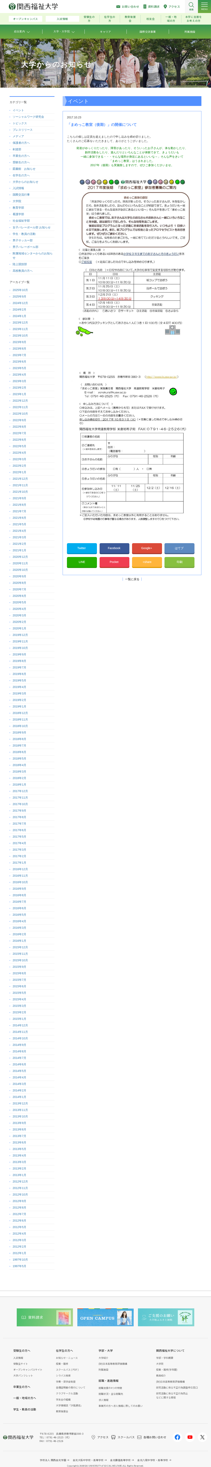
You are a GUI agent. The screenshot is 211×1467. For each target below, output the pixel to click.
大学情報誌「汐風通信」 (69, 1405)
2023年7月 (19, 355)
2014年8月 (19, 1051)
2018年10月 (20, 726)
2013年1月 (19, 1175)
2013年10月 (20, 1116)
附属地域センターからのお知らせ (33, 255)
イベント (18, 110)
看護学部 (18, 214)
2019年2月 (19, 700)
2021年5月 (19, 524)
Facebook (114, 548)
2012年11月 (20, 1188)
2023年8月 (19, 348)
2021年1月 (19, 550)
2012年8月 (19, 1207)
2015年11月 (20, 953)
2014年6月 (19, 1064)
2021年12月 (20, 478)
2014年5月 (19, 1070)
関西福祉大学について (170, 1350)
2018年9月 (19, 732)
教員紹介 (161, 1375)
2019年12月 (20, 634)
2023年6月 (19, 361)
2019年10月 (20, 648)
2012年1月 (19, 1253)
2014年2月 (19, 1090)
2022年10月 (20, 413)
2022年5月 (19, 446)
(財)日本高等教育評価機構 (113, 1363)
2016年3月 (19, 927)
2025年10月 (20, 290)
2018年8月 (19, 739)
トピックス (20, 123)
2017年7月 (19, 823)
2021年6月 (19, 517)
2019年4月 (19, 687)
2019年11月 (20, 641)
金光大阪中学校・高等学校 (88, 1460)
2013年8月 (19, 1129)
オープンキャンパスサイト (27, 1369)
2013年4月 (19, 1155)
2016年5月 (19, 914)
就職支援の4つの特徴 (110, 1388)
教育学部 (18, 207)
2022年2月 (19, 465)
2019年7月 (19, 667)
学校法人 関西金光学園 (53, 1460)
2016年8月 (19, 895)
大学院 (17, 201)
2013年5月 (19, 1149)
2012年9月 (19, 1201)
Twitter (82, 548)
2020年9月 (19, 576)
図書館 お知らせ (24, 168)
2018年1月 (19, 784)
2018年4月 (19, 765)
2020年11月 (20, 563)
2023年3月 (19, 381)
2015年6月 (19, 986)
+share (147, 561)
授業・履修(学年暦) (166, 1369)
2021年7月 (19, 511)
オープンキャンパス (25, 19)
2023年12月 (20, 322)
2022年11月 (20, 407)
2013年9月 (19, 1123)
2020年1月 (19, 628)
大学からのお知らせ (25, 181)
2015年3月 (19, 1005)
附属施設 (103, 1369)
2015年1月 (19, 1018)
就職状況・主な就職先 (111, 1393)
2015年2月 (19, 1012)
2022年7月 (19, 433)
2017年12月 (20, 791)
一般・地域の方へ (24, 1398)
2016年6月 (19, 908)
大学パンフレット (23, 1375)
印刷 (179, 561)
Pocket (114, 561)
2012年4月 (19, 1233)
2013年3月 (19, 1162)
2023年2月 (19, 387)
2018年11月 (20, 719)
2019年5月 (19, 680)
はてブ (179, 548)
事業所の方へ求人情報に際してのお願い (121, 1405)
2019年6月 (19, 674)
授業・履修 (62, 1363)
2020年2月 (19, 621)
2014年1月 (19, 1097)
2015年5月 (19, 992)
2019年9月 (19, 654)
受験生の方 (89, 19)
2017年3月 (19, 849)
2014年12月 (20, 1025)
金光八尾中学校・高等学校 (152, 1460)
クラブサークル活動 (67, 1393)
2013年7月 (19, 1136)
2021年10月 (20, 491)
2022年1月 (19, 472)
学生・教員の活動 (24, 233)
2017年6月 (19, 830)
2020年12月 (20, 556)
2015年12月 (20, 947)
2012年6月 (19, 1220)
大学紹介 (103, 1357)
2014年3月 (19, 1084)
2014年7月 (19, 1057)
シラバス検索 (63, 1375)
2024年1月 (19, 316)
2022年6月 (19, 439)
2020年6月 (19, 595)
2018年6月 (19, 752)
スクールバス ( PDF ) (67, 1369)
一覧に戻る (132, 579)
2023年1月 (19, 394)
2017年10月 (20, 804)
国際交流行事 (21, 194)
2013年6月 (19, 1142)
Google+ (147, 548)
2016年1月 (19, 940)
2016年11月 (20, 875)
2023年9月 (19, 342)
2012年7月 (19, 1214)
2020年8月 (19, 582)
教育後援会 (130, 19)
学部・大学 (106, 1350)
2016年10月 (20, 882)
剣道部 (17, 149)
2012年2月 (19, 1246)
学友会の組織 (63, 1399)
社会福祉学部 (21, 220)
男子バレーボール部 (25, 246)
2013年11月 (20, 1110)
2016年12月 (20, 869)
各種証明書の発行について (70, 1387)
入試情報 (62, 19)
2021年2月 (19, 543)
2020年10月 (20, 569)
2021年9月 (19, 498)
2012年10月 (20, 1194)
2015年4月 (19, 999)
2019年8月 (19, 661)
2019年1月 (19, 706)
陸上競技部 (20, 264)
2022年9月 (19, 420)
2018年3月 (19, 771)
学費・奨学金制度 (66, 1381)
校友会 (151, 19)
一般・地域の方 (171, 19)
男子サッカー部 (23, 240)
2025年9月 (19, 296)
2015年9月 (19, 966)
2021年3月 (19, 537)
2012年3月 (19, 1240)
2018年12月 (20, 713)
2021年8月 (19, 504)
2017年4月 (19, 843)
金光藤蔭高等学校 (120, 1460)
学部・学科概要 (164, 1357)
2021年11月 (20, 485)
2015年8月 (19, 973)
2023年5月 (19, 368)
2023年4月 (19, 374)
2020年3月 (19, 615)
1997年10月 (20, 1259)
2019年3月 (19, 693)
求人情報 (103, 1400)
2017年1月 (19, 862)
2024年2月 (19, 309)
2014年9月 (19, 1044)
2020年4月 (19, 608)
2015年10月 (20, 960)
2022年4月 (19, 452)
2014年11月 (20, 1031)
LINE (82, 561)
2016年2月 (19, 934)
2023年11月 (20, 329)
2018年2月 (19, 778)
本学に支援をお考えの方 (193, 19)
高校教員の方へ (23, 270)
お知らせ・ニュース (67, 1357)
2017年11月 (20, 797)
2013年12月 (20, 1103)
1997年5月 (19, 1266)
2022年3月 (19, 459)
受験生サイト (20, 1363)
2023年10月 (20, 335)
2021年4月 (19, 530)
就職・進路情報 (109, 1381)
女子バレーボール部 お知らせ (32, 227)
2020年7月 (19, 589)
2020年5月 (19, 602)
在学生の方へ (21, 175)
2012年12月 (20, 1181)
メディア (18, 136)
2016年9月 (19, 888)
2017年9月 (19, 810)
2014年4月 (19, 1077)
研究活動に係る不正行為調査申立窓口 (177, 1387)
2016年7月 (19, 901)
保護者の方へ (21, 142)
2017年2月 (19, 856)
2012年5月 (19, 1227)
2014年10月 (20, 1038)
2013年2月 (19, 1168)
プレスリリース (23, 129)
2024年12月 (20, 303)
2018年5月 (19, 758)
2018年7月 (19, 745)
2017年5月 (19, 836)
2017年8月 (19, 817)
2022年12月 (20, 400)
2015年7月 (19, 979)
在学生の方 (109, 19)
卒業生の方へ (21, 155)
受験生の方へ (21, 162)
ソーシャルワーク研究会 (28, 116)
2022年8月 (19, 426)
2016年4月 (19, 921)
